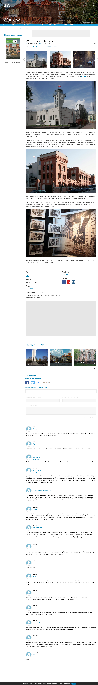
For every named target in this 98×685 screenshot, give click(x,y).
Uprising (83, 76)
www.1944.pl (66, 274)
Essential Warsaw (56, 363)
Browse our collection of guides (12, 62)
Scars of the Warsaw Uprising (85, 363)
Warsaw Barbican (86, 22)
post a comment (44, 46)
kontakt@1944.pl (30, 288)
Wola (39, 43)
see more (93, 368)
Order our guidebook (13, 36)
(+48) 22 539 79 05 (49, 43)
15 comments (54, 46)
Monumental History (34, 363)
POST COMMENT (90, 411)
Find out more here (66, 683)
